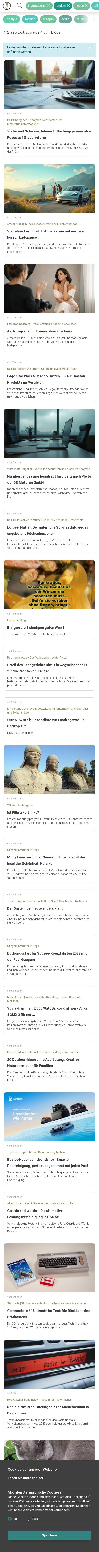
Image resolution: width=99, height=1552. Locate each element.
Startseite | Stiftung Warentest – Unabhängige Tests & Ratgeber (46, 1303)
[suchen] (20, 6)
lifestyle (11, 19)
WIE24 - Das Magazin (20, 805)
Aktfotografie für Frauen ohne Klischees (39, 331)
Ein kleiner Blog (16, 620)
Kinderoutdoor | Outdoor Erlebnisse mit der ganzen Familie (43, 1052)
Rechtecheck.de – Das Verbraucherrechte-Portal (37, 657)
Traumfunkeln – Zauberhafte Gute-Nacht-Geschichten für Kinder (47, 901)
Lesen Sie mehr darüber (26, 1478)
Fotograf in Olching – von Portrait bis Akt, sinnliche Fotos (41, 323)
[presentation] (94, 19)
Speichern (49, 1535)
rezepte (48, 19)
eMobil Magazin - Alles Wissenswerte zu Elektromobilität (42, 223)
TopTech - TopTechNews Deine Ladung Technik (36, 1152)
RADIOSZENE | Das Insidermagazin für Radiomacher (39, 1399)
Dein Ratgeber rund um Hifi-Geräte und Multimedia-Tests (42, 368)
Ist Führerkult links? (23, 812)
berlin (65, 19)
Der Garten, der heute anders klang (35, 908)
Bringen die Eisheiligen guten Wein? (35, 627)
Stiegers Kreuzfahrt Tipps (23, 849)
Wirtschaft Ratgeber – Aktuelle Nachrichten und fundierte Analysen (48, 469)
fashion (30, 19)
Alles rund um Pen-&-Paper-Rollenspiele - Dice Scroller (40, 1203)
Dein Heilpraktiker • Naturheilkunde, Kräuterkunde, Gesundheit (45, 520)
